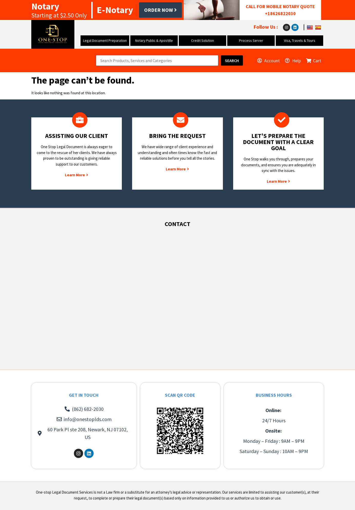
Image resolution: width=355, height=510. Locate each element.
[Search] (232, 60)
